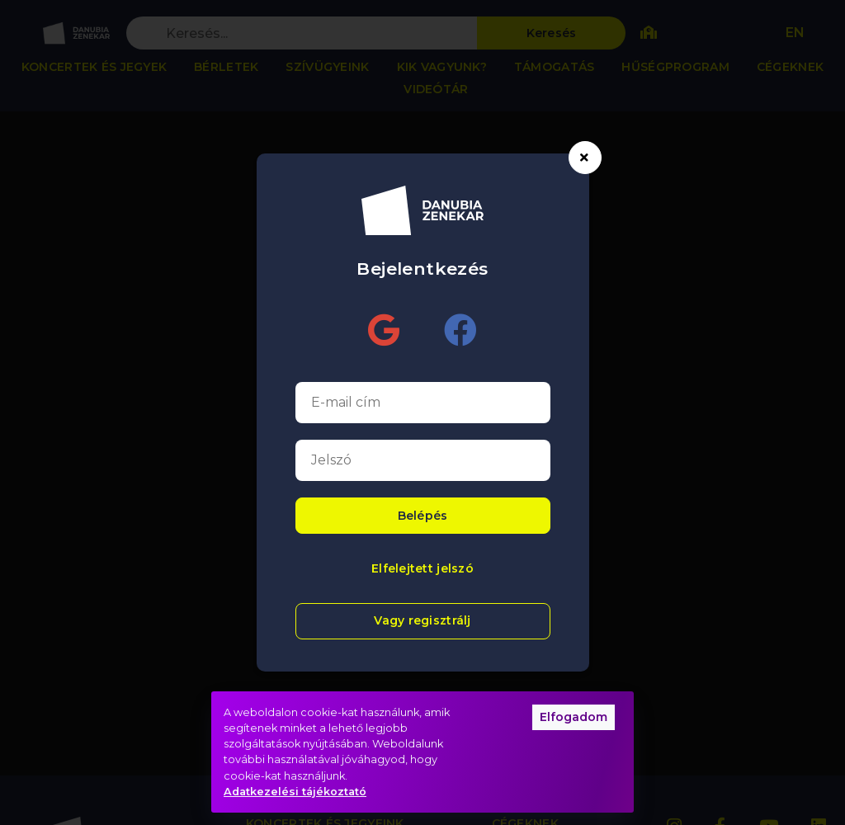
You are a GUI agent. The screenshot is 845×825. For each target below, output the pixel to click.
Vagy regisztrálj (422, 620)
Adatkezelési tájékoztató (295, 791)
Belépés (423, 515)
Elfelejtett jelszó (422, 568)
